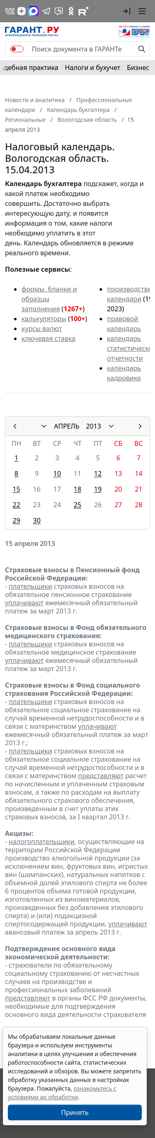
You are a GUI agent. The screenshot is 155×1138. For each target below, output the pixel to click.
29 (16, 520)
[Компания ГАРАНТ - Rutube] (83, 11)
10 (57, 473)
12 (98, 473)
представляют (101, 775)
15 (16, 489)
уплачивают (24, 602)
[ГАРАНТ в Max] (33, 11)
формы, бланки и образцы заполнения (49, 298)
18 (77, 489)
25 (77, 504)
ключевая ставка (48, 338)
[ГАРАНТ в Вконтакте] (10, 11)
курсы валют (41, 328)
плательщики (30, 586)
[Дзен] (21, 11)
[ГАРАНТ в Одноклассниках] (71, 11)
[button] (126, 11)
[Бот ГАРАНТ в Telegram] (59, 11)
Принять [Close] (75, 1112)
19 (98, 489)
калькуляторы (43, 318)
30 (37, 520)
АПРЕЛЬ (66, 426)
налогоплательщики (41, 841)
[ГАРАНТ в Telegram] (46, 11)
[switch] (17, 49)
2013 (93, 426)
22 (16, 504)
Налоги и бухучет (92, 67)
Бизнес (138, 67)
